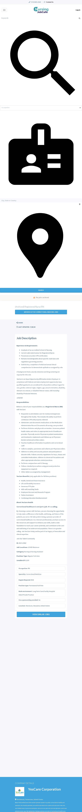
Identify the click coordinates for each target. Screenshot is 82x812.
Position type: (24, 586)
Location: (22, 606)
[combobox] (41, 107)
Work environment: (25, 591)
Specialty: (22, 574)
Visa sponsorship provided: (28, 600)
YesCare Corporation (44, 789)
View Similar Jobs (41, 614)
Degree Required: (25, 580)
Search (41, 290)
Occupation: (23, 568)
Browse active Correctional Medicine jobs (41, 312)
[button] (19, 323)
